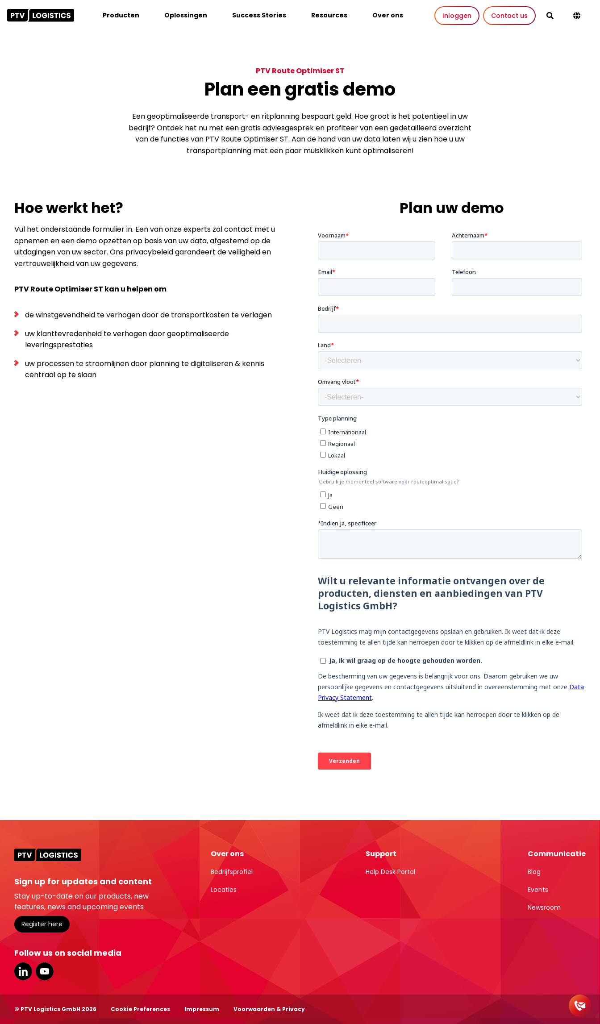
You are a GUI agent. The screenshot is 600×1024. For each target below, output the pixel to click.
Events (538, 889)
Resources (329, 15)
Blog (534, 871)
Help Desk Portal (390, 871)
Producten (121, 15)
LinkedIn (23, 971)
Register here (41, 924)
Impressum (201, 1009)
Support (381, 854)
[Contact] (580, 1006)
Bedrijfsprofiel (232, 871)
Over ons (387, 15)
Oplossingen (185, 15)
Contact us (509, 15)
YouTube (45, 971)
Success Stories (259, 15)
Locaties (224, 889)
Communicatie (557, 854)
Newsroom (544, 907)
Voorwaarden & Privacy (269, 1009)
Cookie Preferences (140, 1009)
